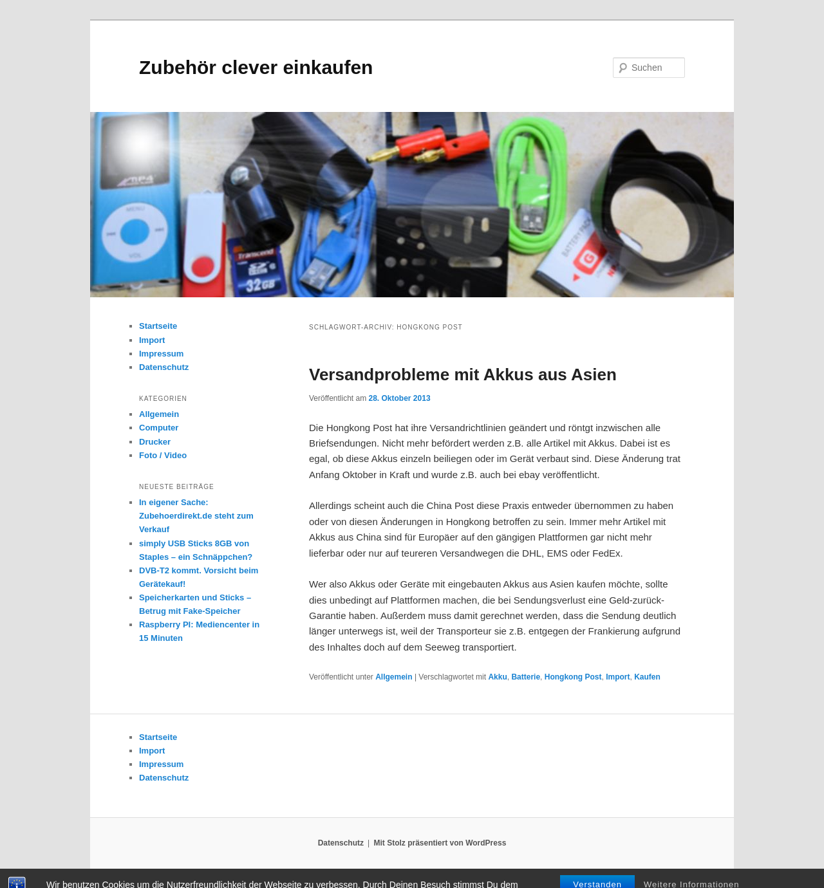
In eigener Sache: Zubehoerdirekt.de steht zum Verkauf (196, 515)
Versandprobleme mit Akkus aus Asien (463, 374)
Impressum (161, 353)
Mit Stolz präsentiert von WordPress (439, 842)
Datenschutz (164, 367)
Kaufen (647, 676)
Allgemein (393, 676)
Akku (497, 676)
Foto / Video (163, 455)
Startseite (158, 326)
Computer (158, 427)
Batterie (525, 676)
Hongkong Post (573, 676)
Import (618, 676)
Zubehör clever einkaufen (256, 67)
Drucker (155, 442)
